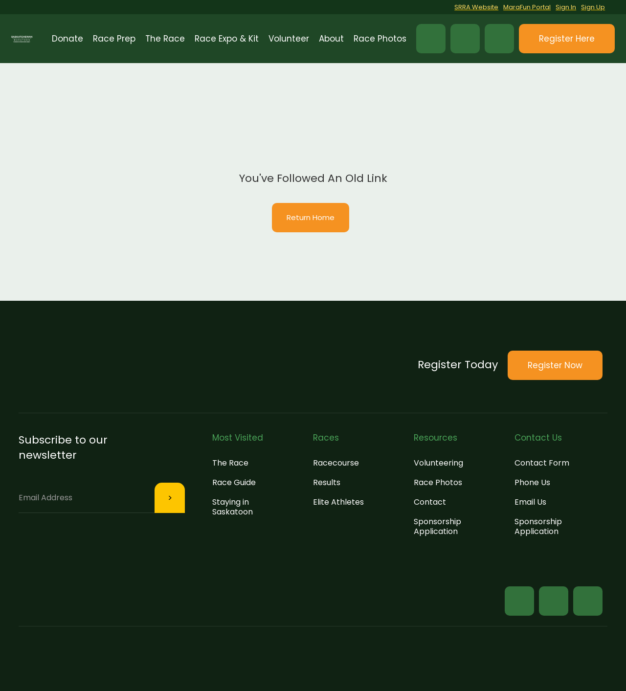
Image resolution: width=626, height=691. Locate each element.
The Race (230, 462)
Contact (430, 502)
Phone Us (532, 482)
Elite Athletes (338, 502)
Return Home (311, 217)
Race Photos (438, 482)
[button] (114, 38)
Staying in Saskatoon (232, 506)
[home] (21, 39)
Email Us (530, 502)
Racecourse (336, 462)
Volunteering (438, 462)
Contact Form (541, 462)
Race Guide (234, 482)
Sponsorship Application (437, 526)
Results (326, 482)
